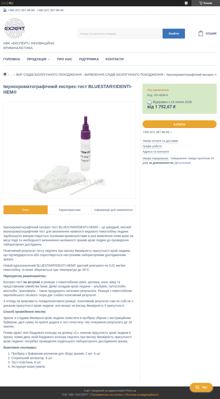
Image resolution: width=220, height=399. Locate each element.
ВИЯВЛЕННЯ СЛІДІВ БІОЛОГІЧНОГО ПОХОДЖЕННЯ (124, 74)
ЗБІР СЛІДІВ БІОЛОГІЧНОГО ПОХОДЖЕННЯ (48, 74)
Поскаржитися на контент (107, 394)
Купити (179, 124)
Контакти (114, 59)
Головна (11, 59)
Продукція (36, 59)
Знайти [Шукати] (173, 33)
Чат (201, 387)
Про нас (65, 59)
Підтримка (89, 59)
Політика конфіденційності (141, 394)
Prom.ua (131, 390)
